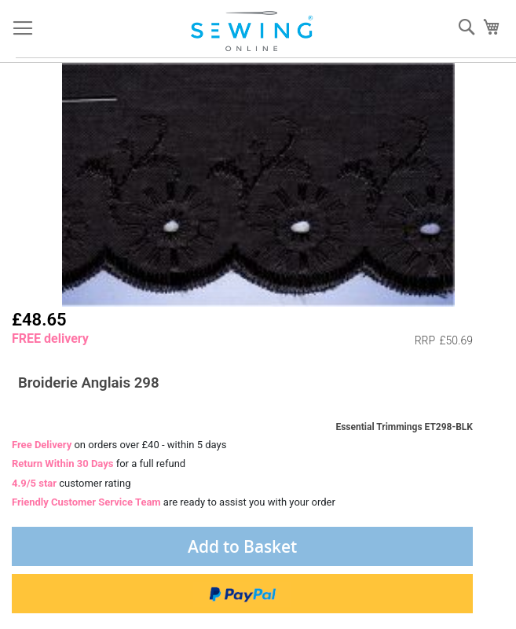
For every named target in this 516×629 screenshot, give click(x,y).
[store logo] (253, 31)
